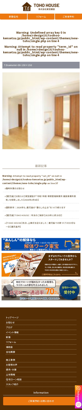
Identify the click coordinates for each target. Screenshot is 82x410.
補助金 (9, 347)
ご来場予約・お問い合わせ (41, 400)
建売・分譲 (11, 369)
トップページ (12, 317)
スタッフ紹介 (12, 384)
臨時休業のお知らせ (15, 188)
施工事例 (10, 359)
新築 (8, 337)
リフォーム (11, 342)
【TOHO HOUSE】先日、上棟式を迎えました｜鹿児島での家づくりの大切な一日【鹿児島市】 (41, 224)
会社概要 (10, 351)
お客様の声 (11, 364)
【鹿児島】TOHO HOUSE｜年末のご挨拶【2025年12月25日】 (34, 215)
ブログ (9, 327)
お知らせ (10, 322)
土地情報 (10, 374)
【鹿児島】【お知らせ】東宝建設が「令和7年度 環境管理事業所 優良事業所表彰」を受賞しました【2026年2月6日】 (41, 198)
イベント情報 (12, 332)
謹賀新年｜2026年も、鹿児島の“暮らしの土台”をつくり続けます (36, 207)
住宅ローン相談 (14, 379)
